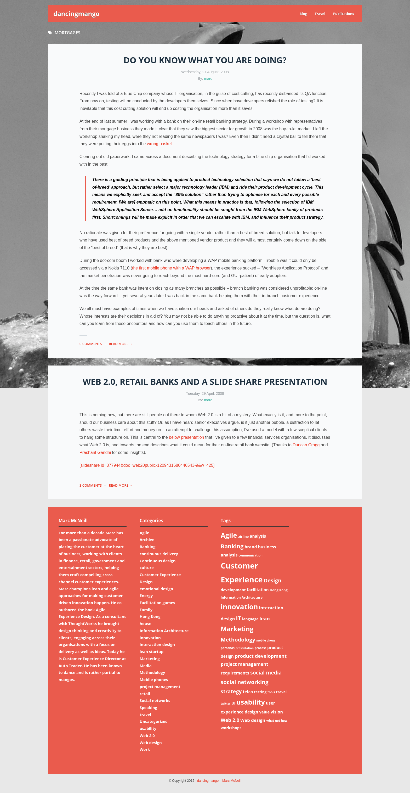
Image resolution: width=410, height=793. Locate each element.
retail (145, 693)
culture (147, 567)
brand (250, 547)
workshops (231, 727)
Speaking (148, 707)
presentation (245, 648)
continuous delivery (159, 553)
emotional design (156, 588)
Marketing (150, 658)
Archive (147, 539)
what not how (276, 721)
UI (233, 703)
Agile (144, 532)
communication (250, 555)
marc (208, 78)
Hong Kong (150, 616)
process (260, 648)
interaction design (157, 644)
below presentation (186, 437)
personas (228, 648)
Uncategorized (154, 721)
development (233, 589)
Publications (343, 13)
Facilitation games (157, 602)
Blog (303, 13)
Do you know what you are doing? (204, 60)
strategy (231, 691)
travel (145, 714)
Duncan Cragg (306, 445)
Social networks (155, 700)
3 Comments (90, 485)
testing (260, 691)
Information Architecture (164, 630)
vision (277, 712)
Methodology (152, 672)
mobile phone (265, 640)
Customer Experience (160, 574)
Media (146, 665)
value (264, 712)
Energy (146, 595)
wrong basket (159, 144)
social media (266, 672)
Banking (148, 546)
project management (160, 686)
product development (261, 656)
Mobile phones (154, 679)
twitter (225, 703)
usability (148, 728)
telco (248, 692)
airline (243, 536)
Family (146, 609)
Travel (320, 13)
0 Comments (90, 343)
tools (271, 692)
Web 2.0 (147, 735)
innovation (150, 637)
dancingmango (76, 13)
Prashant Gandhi (95, 452)
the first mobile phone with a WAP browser (171, 268)
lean (264, 618)
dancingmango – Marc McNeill (219, 781)
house (145, 623)
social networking (245, 682)
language (250, 618)
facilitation (258, 589)
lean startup (151, 651)
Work (145, 749)
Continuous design (157, 560)
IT (238, 618)
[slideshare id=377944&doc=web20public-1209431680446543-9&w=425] (146, 465)
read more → (121, 343)
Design (146, 581)
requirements (235, 673)
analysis (258, 536)
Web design (151, 742)
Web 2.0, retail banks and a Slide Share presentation (205, 381)
